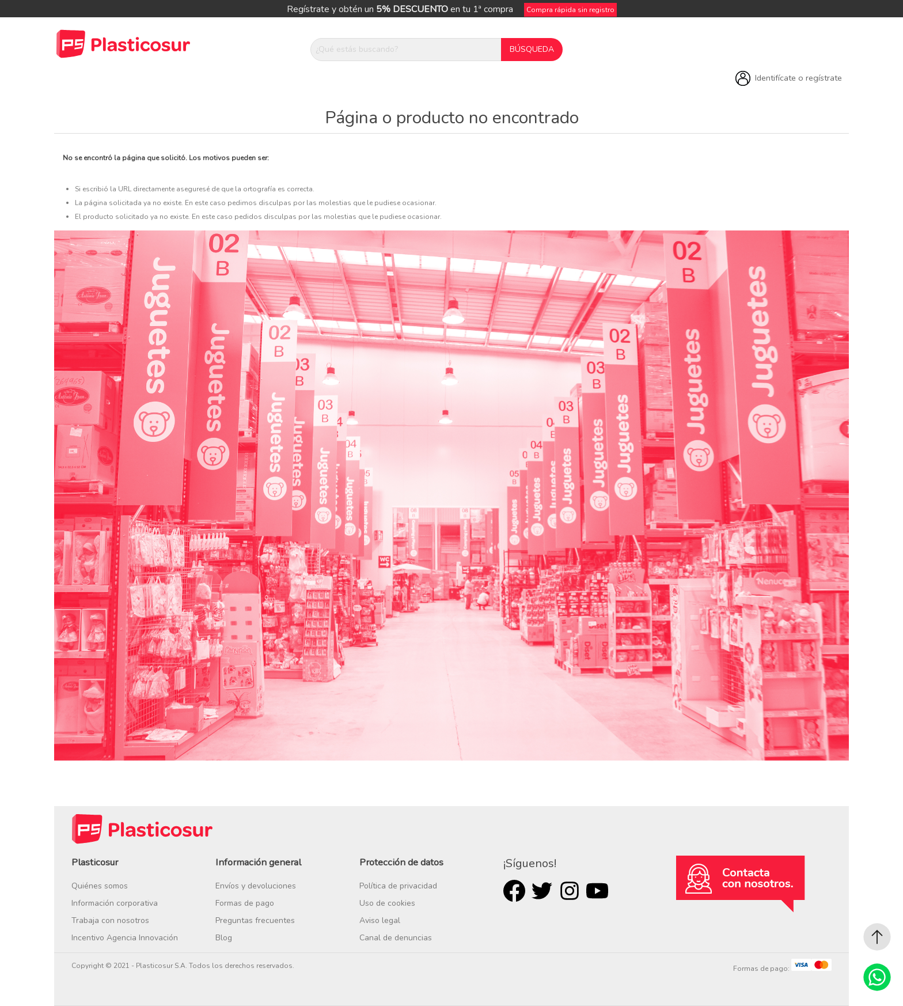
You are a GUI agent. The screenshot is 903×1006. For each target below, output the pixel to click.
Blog (223, 937)
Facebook (514, 891)
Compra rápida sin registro (570, 9)
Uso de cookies (387, 903)
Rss (569, 891)
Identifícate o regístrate (798, 78)
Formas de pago (244, 903)
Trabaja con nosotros (110, 920)
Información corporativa (114, 903)
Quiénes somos (99, 885)
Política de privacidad (398, 885)
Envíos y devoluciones (255, 885)
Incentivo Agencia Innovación (124, 937)
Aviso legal (379, 920)
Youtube (597, 891)
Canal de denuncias (395, 937)
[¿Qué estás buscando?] (406, 49)
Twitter (542, 891)
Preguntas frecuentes (255, 920)
